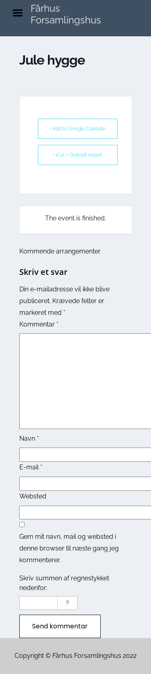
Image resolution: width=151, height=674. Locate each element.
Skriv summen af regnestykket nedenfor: (64, 583)
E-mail (30, 467)
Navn (29, 438)
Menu (20, 13)
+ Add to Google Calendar (78, 129)
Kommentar (38, 324)
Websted (32, 496)
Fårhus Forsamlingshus (66, 14)
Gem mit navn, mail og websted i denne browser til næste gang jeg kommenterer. (69, 548)
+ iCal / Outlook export (77, 155)
